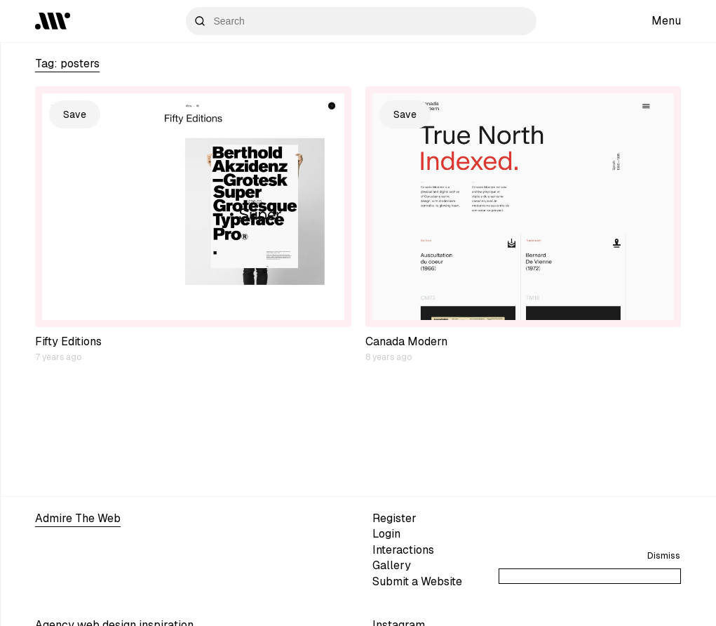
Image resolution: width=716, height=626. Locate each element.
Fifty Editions (68, 341)
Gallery (391, 565)
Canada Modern (406, 341)
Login (386, 533)
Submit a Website (417, 581)
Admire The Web (78, 518)
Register (394, 518)
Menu (666, 20)
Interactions (403, 549)
